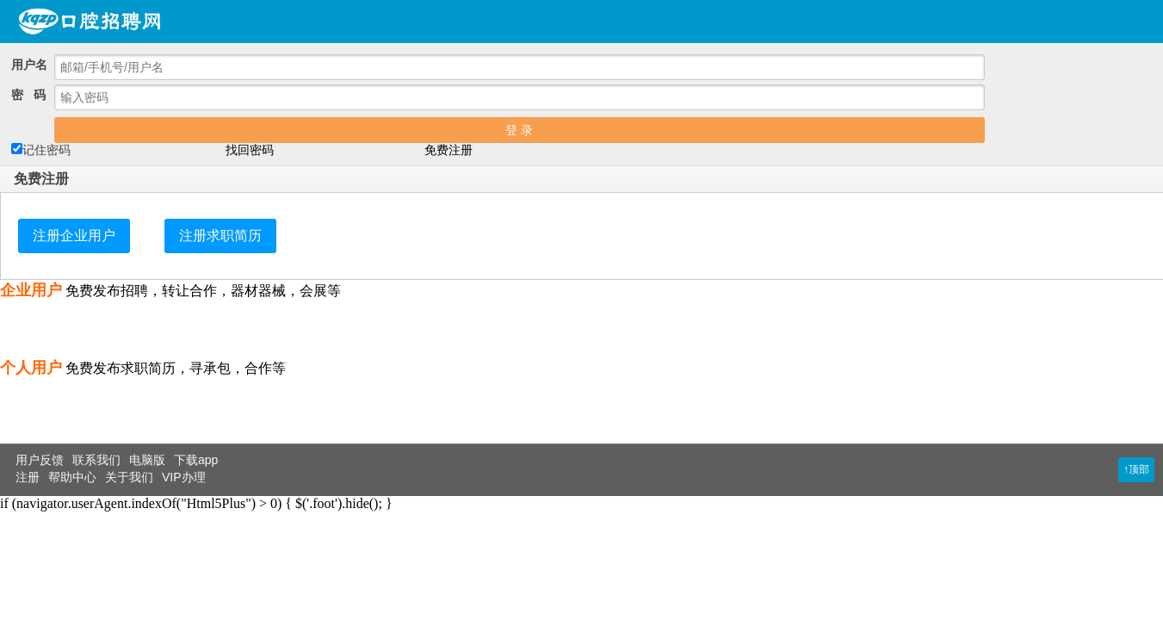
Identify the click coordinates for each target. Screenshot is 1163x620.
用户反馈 (39, 460)
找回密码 (250, 150)
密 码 (28, 95)
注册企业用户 (74, 235)
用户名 (29, 64)
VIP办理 (184, 477)
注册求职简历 (220, 235)
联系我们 (96, 460)
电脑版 (147, 460)
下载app (196, 460)
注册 (27, 477)
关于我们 (129, 477)
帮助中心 (72, 477)
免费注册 (448, 150)
